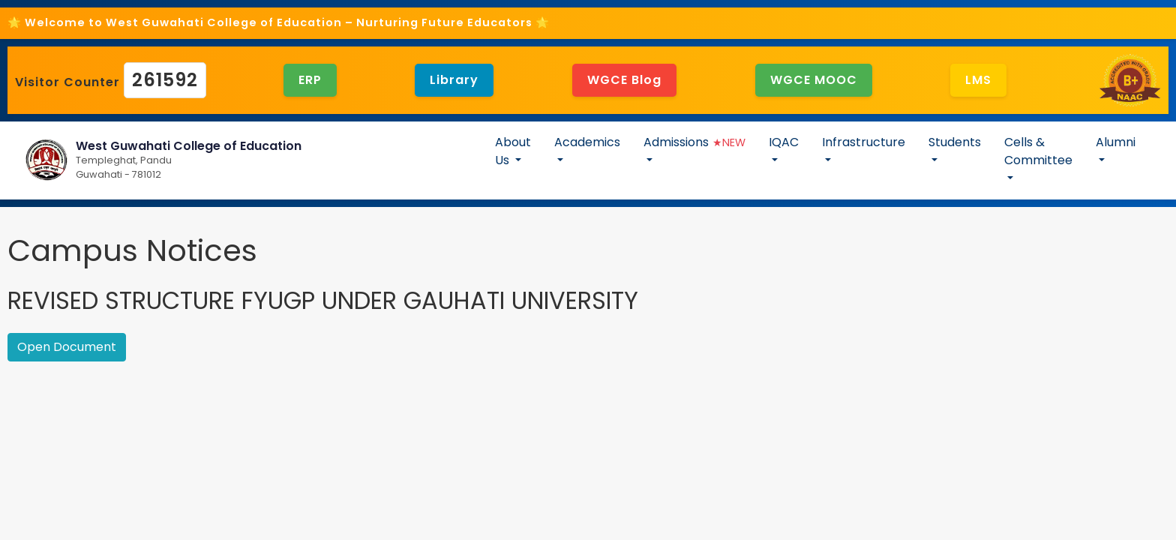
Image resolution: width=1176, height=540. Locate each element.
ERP (310, 79)
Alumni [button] (1116, 142)
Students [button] (954, 142)
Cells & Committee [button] (1038, 151)
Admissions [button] (695, 142)
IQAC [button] (784, 142)
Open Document (66, 347)
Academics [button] (587, 142)
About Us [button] (513, 151)
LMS (978, 79)
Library (454, 79)
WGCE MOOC (813, 79)
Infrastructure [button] (863, 142)
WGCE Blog (624, 79)
